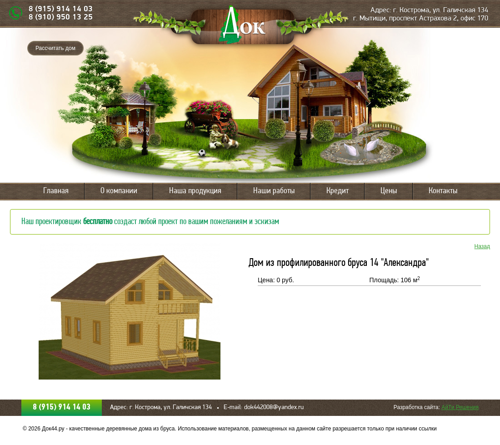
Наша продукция (195, 191)
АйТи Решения (460, 407)
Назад (482, 246)
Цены (388, 191)
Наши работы (274, 191)
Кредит (337, 191)
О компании (118, 191)
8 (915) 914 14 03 (61, 9)
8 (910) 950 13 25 (61, 17)
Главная (56, 191)
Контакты (443, 191)
